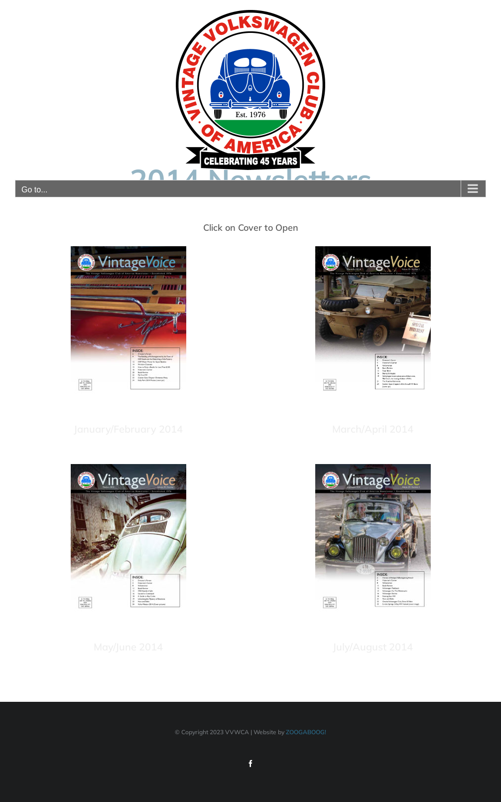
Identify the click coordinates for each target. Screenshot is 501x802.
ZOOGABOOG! (306, 732)
